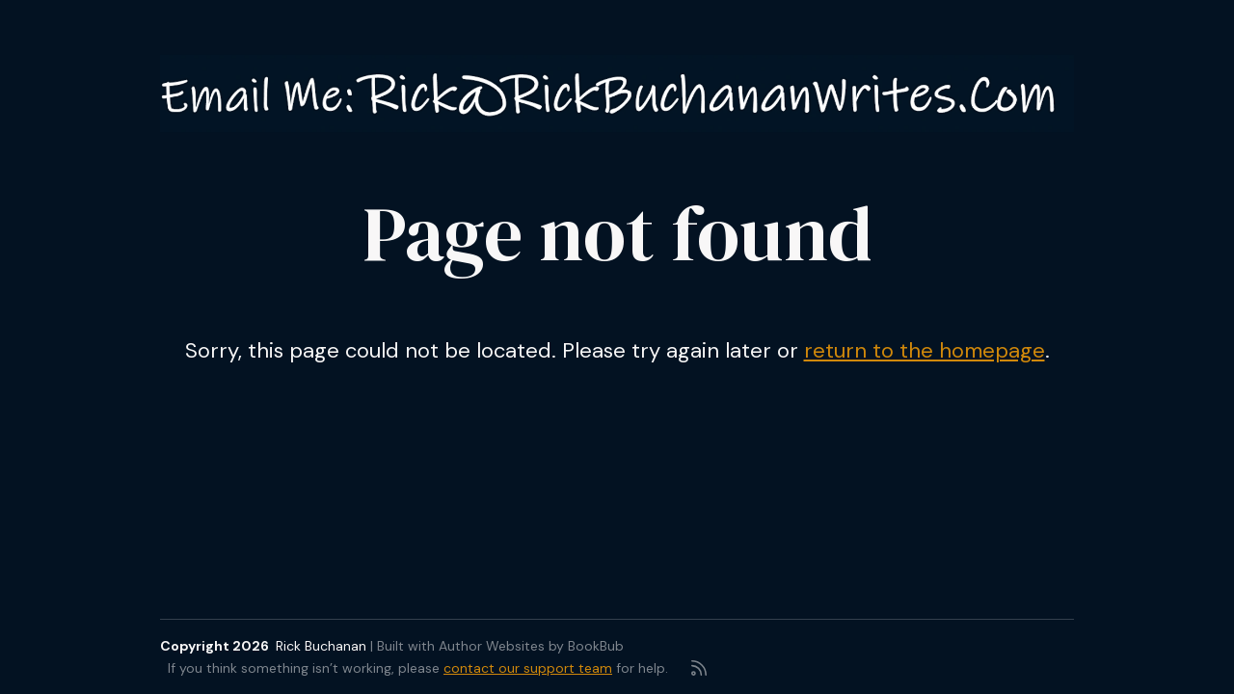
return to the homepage (924, 350)
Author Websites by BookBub (531, 645)
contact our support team (527, 668)
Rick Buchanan (321, 645)
